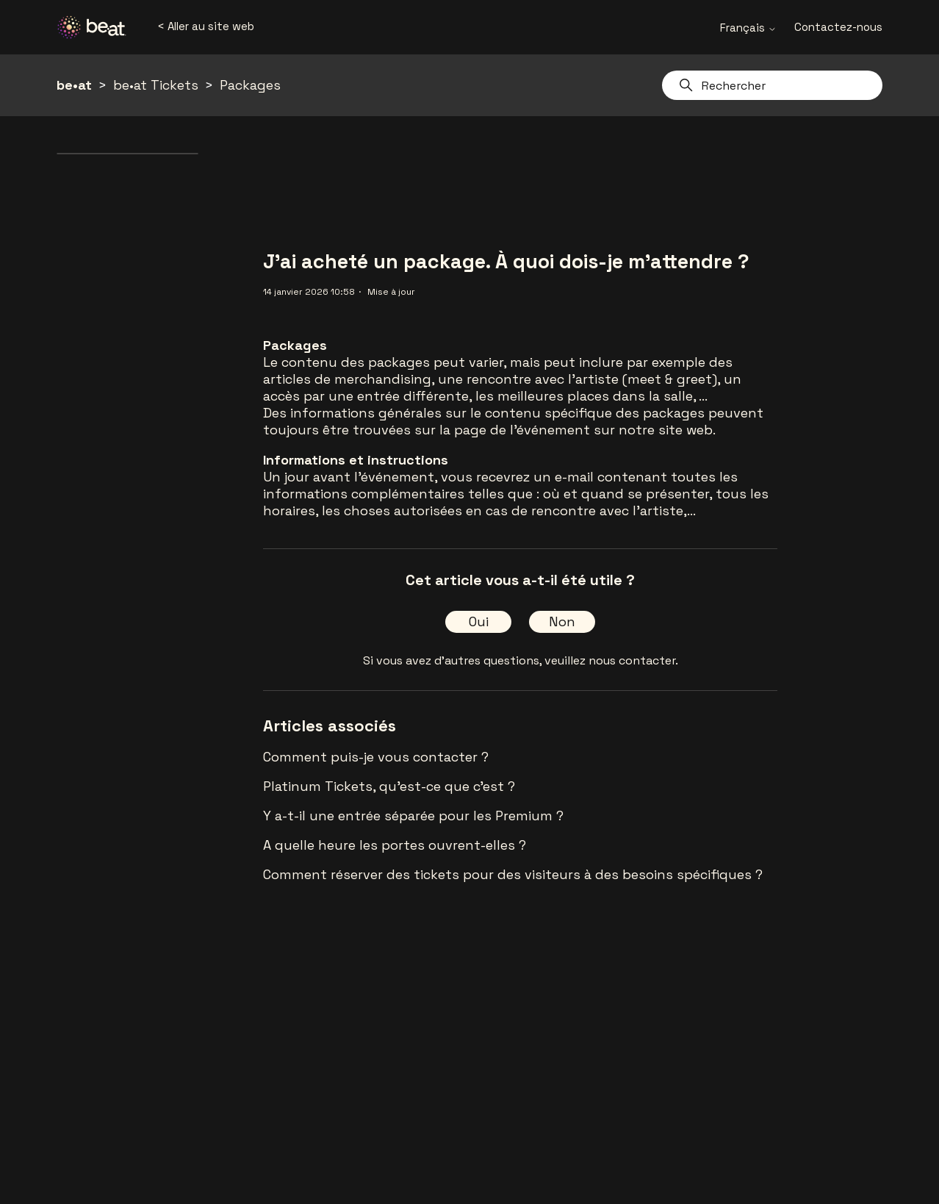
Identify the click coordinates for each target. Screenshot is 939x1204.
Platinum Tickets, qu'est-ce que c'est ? (389, 786)
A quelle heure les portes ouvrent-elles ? (394, 844)
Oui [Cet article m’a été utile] (479, 621)
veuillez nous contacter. (611, 660)
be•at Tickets (155, 84)
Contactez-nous (838, 27)
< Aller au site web (205, 26)
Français (748, 27)
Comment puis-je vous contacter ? (376, 756)
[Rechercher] (772, 85)
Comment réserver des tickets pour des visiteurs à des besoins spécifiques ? (513, 874)
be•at (74, 84)
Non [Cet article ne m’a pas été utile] (562, 621)
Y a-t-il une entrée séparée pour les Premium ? (413, 815)
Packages (250, 84)
